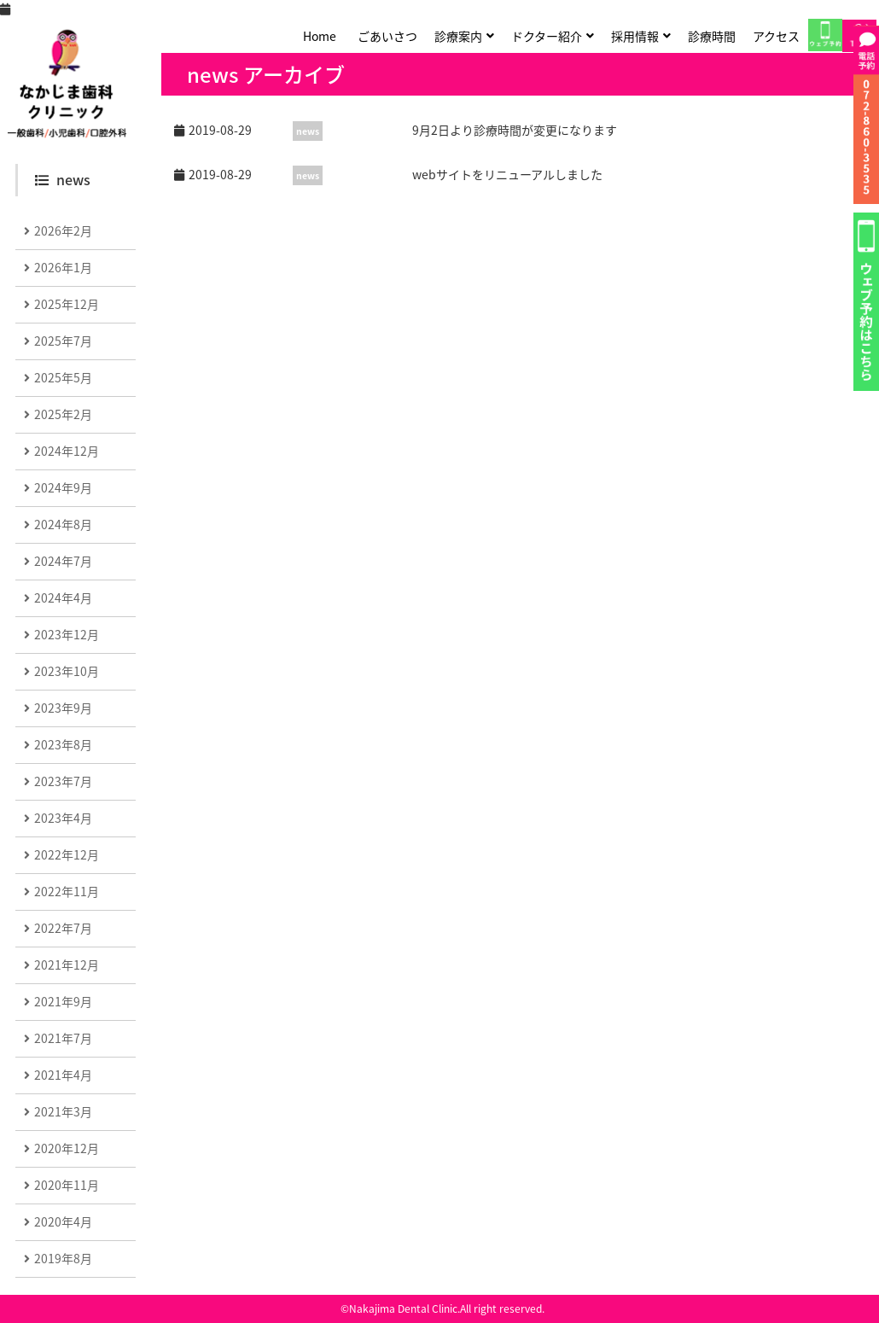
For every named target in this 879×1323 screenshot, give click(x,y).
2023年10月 (66, 670)
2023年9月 (63, 707)
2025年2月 (63, 414)
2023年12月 (66, 634)
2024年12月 (66, 450)
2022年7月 (63, 927)
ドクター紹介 (546, 35)
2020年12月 (66, 1148)
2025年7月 (63, 340)
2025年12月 (66, 303)
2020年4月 (63, 1221)
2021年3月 (63, 1111)
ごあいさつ (387, 35)
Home (319, 35)
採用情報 (635, 35)
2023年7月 (63, 781)
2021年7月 (63, 1037)
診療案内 (458, 35)
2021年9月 (63, 1001)
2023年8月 (63, 744)
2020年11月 (66, 1184)
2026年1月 (63, 267)
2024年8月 (63, 524)
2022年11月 (66, 891)
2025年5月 (63, 377)
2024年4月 (63, 597)
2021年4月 (63, 1074)
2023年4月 (63, 817)
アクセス (776, 35)
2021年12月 (66, 964)
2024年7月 (63, 560)
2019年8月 (63, 1258)
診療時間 (712, 35)
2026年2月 (63, 230)
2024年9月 (63, 487)
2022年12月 (66, 854)
